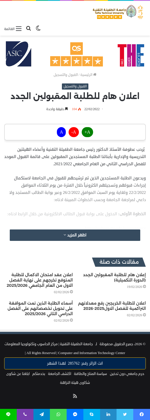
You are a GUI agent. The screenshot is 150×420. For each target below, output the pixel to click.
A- (73, 132)
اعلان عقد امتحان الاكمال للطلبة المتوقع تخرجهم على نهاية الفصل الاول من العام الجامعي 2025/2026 (40, 280)
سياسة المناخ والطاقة (90, 373)
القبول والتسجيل (66, 74)
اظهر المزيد (75, 235)
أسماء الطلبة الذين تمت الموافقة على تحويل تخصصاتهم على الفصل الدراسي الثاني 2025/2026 (40, 308)
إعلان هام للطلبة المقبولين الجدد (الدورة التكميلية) (114, 277)
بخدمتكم (38, 373)
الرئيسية (88, 74)
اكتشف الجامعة (59, 373)
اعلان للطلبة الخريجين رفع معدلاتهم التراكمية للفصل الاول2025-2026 (112, 306)
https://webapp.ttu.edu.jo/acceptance (115, 228)
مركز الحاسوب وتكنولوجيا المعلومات (31, 344)
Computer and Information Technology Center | (75, 352)
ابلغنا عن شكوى (18, 373)
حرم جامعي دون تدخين (127, 373)
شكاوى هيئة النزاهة (75, 382)
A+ (87, 132)
